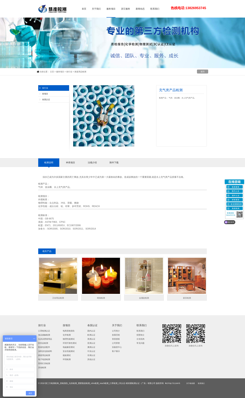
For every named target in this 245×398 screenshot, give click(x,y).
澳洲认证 (91, 347)
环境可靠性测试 (70, 343)
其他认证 (91, 359)
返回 (203, 71)
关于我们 (96, 9)
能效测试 (67, 355)
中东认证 (91, 351)
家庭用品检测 (80, 72)
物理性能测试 (69, 339)
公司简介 (116, 331)
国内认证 (91, 331)
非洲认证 (91, 355)
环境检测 (67, 359)
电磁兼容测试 (69, 347)
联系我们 (154, 9)
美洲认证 (91, 339)
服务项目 (110, 9)
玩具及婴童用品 (45, 339)
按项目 (45, 94)
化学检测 (67, 335)
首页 (84, 9)
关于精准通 (190, 383)
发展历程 (116, 335)
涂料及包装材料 (45, 351)
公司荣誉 (116, 343)
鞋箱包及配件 (44, 347)
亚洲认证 (91, 343)
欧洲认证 (91, 335)
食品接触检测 (44, 335)
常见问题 (140, 343)
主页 (52, 72)
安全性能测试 (69, 351)
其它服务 (125, 9)
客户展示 (116, 351)
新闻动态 (140, 9)
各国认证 (46, 99)
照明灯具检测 (44, 363)
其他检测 (42, 367)
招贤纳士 (140, 335)
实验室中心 (117, 347)
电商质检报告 (69, 331)
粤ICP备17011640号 (172, 383)
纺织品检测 (43, 343)
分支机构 (140, 339)
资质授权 (116, 339)
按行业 (69, 72)
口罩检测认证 (44, 331)
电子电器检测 (44, 359)
